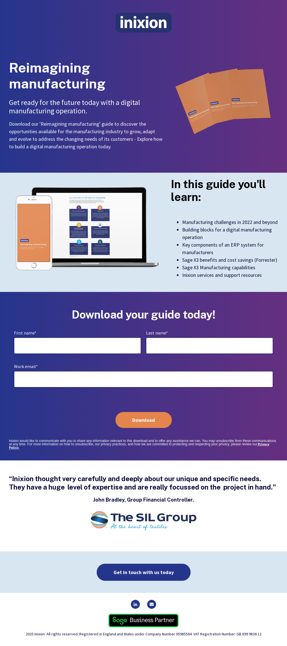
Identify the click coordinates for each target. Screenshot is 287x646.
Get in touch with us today (144, 572)
